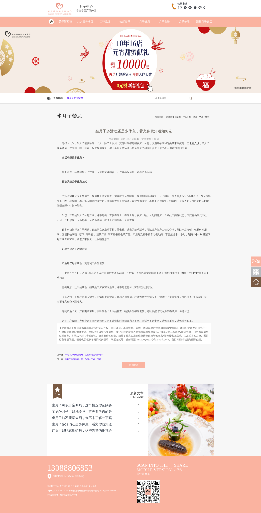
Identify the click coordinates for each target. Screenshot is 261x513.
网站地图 (93, 486)
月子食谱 (164, 21)
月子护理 (184, 21)
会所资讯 (125, 21)
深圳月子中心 (53, 486)
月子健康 (144, 21)
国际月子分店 (204, 21)
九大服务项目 (85, 21)
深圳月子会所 (51, 22)
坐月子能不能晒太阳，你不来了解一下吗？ (84, 359)
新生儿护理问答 (75, 98)
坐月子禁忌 (204, 117)
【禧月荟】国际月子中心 (176, 117)
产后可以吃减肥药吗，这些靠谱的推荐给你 (84, 355)
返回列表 (133, 365)
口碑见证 (105, 21)
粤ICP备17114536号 (68, 495)
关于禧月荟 (65, 21)
